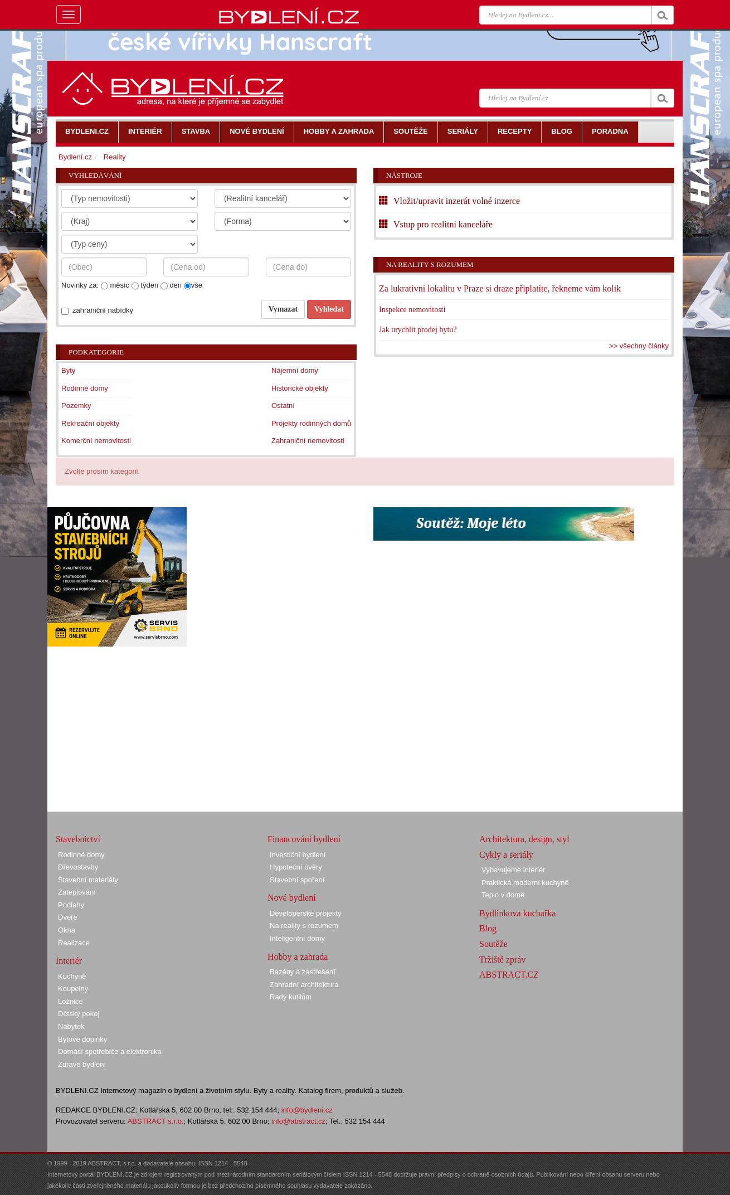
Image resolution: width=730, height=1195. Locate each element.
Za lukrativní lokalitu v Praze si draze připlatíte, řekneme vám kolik (500, 288)
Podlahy (71, 905)
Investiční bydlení (297, 855)
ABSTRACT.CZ (509, 974)
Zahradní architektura (304, 984)
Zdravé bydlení (82, 1064)
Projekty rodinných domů (311, 423)
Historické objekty (299, 388)
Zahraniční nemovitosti (307, 440)
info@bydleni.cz (307, 1110)
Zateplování (77, 892)
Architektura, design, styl (524, 839)
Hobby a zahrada (297, 956)
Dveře (67, 917)
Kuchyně (72, 976)
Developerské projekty (306, 913)
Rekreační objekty (90, 423)
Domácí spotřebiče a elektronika (110, 1051)
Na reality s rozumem (430, 264)
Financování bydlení (303, 839)
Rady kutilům (291, 997)
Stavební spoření (297, 880)
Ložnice (70, 1001)
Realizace (74, 943)
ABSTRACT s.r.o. (156, 1121)
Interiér (69, 960)
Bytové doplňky (82, 1039)
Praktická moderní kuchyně (525, 882)
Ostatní (283, 405)
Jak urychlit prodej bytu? (418, 330)
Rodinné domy (84, 388)
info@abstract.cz (298, 1121)
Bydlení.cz (75, 157)
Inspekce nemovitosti (412, 309)
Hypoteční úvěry (296, 867)
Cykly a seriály (506, 854)
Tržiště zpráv (502, 959)
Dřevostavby (78, 867)
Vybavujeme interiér (513, 870)
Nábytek (71, 1026)
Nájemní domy (294, 370)
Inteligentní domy (297, 938)
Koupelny (73, 988)
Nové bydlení (291, 897)
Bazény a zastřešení (302, 972)
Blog (488, 928)
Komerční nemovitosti (96, 440)
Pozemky (76, 405)
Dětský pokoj (78, 1013)
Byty (68, 370)
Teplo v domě (502, 895)
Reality (115, 157)
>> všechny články (639, 346)
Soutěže (493, 944)
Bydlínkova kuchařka (517, 913)
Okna (66, 930)
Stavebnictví (78, 839)
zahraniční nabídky (102, 310)
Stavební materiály (88, 880)
